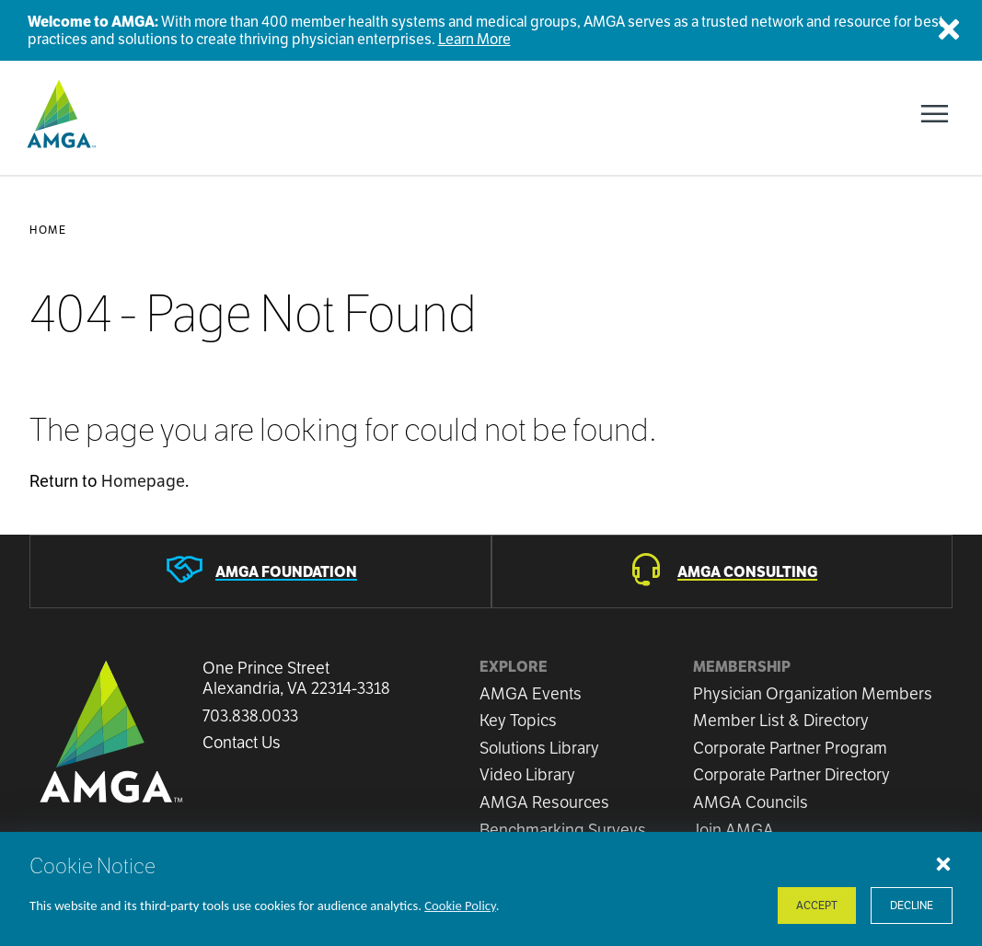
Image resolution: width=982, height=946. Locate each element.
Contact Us (241, 743)
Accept (817, 905)
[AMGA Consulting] (722, 571)
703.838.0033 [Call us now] (250, 716)
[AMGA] (59, 114)
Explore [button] (513, 666)
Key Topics (518, 720)
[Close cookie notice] (943, 863)
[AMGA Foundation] (260, 571)
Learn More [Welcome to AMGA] (474, 39)
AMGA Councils (750, 802)
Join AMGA (733, 829)
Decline (911, 905)
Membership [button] (742, 666)
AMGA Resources (544, 802)
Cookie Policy (460, 905)
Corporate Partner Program (790, 747)
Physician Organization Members (812, 693)
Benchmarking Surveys (562, 829)
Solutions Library (539, 747)
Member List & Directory (781, 720)
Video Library (527, 774)
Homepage (143, 480)
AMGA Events (530, 693)
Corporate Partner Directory (791, 774)
